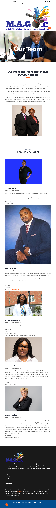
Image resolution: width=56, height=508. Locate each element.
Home (44, 60)
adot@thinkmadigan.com (13, 289)
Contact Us (9, 481)
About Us (9, 476)
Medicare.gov (20, 491)
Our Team (9, 478)
